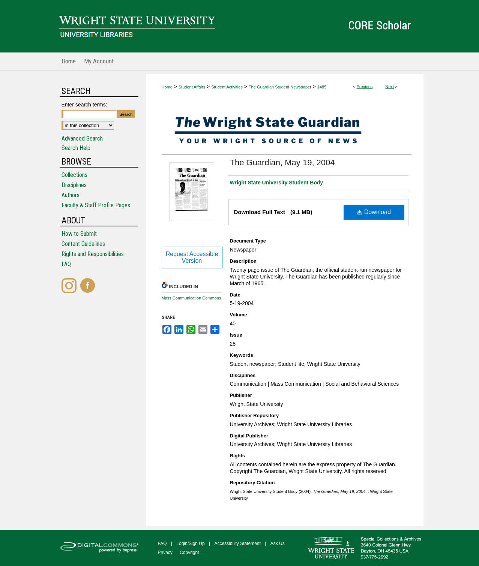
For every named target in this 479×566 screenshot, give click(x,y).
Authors (71, 195)
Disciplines (74, 185)
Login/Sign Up (190, 543)
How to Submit (79, 233)
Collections (74, 174)
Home (167, 87)
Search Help (76, 147)
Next (389, 86)
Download (374, 212)
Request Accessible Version (192, 257)
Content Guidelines (83, 243)
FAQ (66, 264)
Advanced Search (82, 138)
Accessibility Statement (238, 543)
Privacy (165, 552)
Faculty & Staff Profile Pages (96, 205)
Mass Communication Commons (191, 298)
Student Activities (227, 87)
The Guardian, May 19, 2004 (282, 162)
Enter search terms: (84, 105)
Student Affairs (192, 87)
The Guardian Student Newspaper (280, 87)
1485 (321, 87)
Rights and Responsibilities (93, 254)
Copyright (189, 552)
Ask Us (277, 543)
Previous (365, 86)
